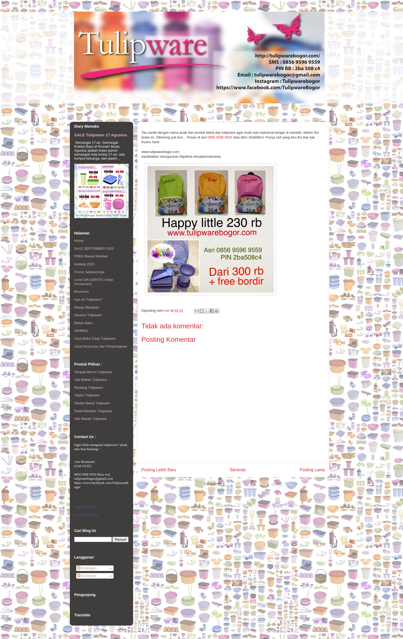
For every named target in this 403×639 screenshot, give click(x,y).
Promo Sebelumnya (89, 272)
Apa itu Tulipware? (88, 299)
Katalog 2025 (84, 264)
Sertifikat (81, 331)
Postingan (86, 568)
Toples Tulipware (87, 395)
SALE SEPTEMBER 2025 (94, 249)
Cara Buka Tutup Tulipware (95, 338)
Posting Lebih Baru (159, 470)
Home (79, 241)
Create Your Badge (86, 514)
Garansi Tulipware (88, 315)
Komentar (86, 576)
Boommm (81, 292)
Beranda (238, 470)
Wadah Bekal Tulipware (92, 403)
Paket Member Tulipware (93, 411)
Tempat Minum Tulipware (93, 372)
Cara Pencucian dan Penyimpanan (100, 346)
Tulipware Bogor (84, 506)
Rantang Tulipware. (89, 388)
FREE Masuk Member (91, 256)
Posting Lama (312, 470)
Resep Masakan (86, 307)
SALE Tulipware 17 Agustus (100, 135)
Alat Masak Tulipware (90, 419)
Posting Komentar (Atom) (243, 484)
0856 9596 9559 (219, 137)
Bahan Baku (83, 323)
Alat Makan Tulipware (90, 380)
